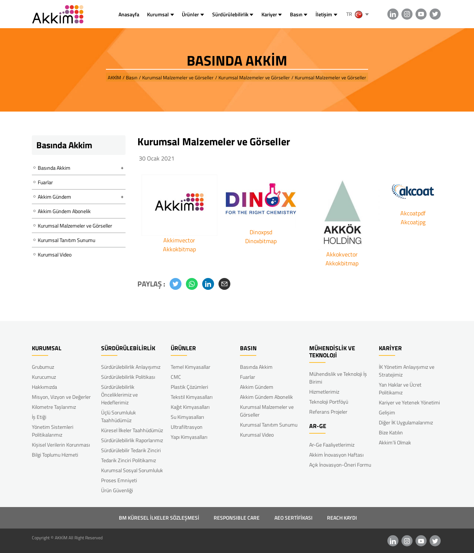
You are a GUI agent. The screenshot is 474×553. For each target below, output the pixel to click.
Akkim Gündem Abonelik (64, 211)
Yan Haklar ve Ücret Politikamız (400, 388)
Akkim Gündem (256, 387)
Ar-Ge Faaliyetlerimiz (331, 444)
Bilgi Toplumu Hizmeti (55, 454)
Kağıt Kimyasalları (190, 407)
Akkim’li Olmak (395, 442)
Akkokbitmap (179, 249)
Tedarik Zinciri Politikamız (128, 460)
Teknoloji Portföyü (328, 401)
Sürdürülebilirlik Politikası (128, 377)
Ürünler (190, 14)
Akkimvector (179, 240)
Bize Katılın (391, 432)
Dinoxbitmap (261, 240)
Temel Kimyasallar (190, 367)
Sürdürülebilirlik (230, 14)
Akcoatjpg (413, 222)
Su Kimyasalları (187, 417)
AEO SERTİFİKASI (293, 517)
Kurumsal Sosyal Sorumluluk (132, 470)
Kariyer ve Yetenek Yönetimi (409, 402)
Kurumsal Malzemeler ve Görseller (75, 225)
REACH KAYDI (342, 517)
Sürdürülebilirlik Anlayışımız (130, 367)
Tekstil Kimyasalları (192, 397)
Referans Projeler (328, 411)
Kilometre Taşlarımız (54, 407)
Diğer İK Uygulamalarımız (406, 422)
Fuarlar (45, 182)
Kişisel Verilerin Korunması (61, 444)
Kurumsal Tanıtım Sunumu (66, 240)
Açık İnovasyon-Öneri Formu (340, 464)
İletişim (324, 14)
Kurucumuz (44, 377)
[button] (175, 284)
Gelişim (387, 412)
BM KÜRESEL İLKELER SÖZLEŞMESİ (159, 517)
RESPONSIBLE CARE (237, 517)
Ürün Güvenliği (117, 490)
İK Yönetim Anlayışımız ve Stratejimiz (406, 370)
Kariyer (269, 14)
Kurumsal (158, 14)
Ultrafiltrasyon (187, 427)
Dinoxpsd (261, 232)
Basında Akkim (256, 367)
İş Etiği (39, 417)
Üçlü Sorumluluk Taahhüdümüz (118, 416)
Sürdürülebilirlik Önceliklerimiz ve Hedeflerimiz (119, 394)
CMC (176, 377)
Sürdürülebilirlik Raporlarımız (132, 440)
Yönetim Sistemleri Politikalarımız (52, 430)
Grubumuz (43, 367)
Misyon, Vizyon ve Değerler (61, 397)
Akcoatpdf (412, 213)
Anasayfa (128, 14)
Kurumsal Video (54, 254)
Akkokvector (342, 254)
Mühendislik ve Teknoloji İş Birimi (338, 377)
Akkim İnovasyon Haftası (336, 454)
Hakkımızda (44, 387)
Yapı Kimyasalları (189, 437)
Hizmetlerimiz (324, 391)
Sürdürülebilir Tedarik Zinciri (131, 450)
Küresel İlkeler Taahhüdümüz (132, 430)
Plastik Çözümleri (189, 387)
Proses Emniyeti (119, 480)
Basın (296, 14)
